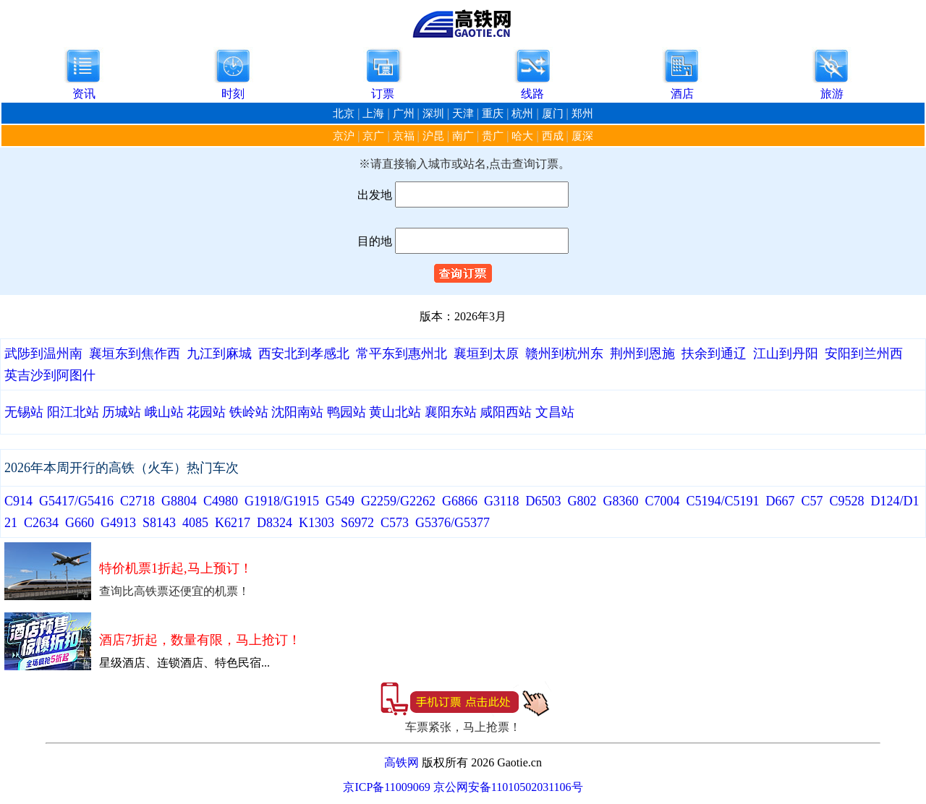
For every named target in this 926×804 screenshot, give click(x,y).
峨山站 (164, 412)
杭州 (522, 113)
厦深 (582, 136)
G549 (340, 501)
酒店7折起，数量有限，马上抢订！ (200, 640)
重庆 (493, 113)
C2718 (137, 501)
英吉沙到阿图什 (49, 375)
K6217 (232, 523)
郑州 (582, 113)
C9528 (846, 501)
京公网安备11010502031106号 (508, 787)
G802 (581, 501)
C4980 (220, 501)
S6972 (357, 523)
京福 (404, 136)
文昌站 (554, 412)
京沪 (343, 136)
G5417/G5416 (76, 501)
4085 (195, 523)
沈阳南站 (297, 412)
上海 (373, 113)
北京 (343, 113)
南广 (463, 136)
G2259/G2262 (398, 501)
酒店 (682, 93)
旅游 (832, 93)
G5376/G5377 (452, 523)
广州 (404, 113)
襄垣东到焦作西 (134, 353)
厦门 (553, 113)
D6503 (543, 501)
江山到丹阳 (785, 353)
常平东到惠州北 (401, 353)
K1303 (316, 523)
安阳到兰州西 (864, 353)
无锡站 (23, 412)
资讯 (83, 93)
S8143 (159, 523)
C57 (812, 501)
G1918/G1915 (282, 501)
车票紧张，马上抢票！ (463, 727)
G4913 (118, 523)
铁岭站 (248, 412)
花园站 (206, 412)
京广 (373, 136)
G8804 (179, 501)
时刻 (233, 93)
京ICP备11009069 (386, 787)
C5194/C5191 (722, 501)
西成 (553, 136)
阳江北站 (73, 412)
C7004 (662, 501)
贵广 (493, 136)
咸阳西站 (506, 412)
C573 (395, 523)
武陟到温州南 (43, 353)
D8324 (274, 523)
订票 (382, 93)
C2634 (41, 523)
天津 (463, 113)
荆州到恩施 (642, 353)
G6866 (459, 501)
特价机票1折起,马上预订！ (175, 568)
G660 (79, 523)
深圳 (433, 113)
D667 (779, 501)
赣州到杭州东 (564, 353)
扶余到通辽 (714, 353)
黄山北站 (395, 412)
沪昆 (433, 136)
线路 (532, 93)
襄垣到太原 (486, 353)
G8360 (620, 501)
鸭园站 (346, 412)
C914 (18, 501)
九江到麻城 (219, 353)
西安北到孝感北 (303, 353)
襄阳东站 (451, 412)
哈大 (522, 136)
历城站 (121, 412)
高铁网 (401, 762)
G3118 (501, 501)
